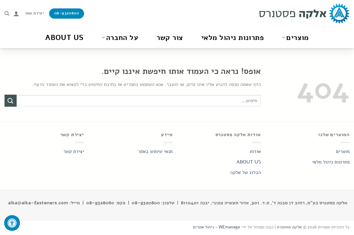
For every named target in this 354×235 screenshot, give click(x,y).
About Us (64, 37)
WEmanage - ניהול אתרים (216, 227)
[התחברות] (16, 13)
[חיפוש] (7, 13)
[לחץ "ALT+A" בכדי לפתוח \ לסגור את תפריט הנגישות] (12, 223)
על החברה (120, 37)
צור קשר (169, 37)
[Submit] (11, 100)
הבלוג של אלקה (245, 172)
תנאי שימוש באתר (155, 151)
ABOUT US (249, 162)
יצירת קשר (73, 151)
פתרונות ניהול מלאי (232, 37)
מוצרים (295, 37)
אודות (255, 151)
